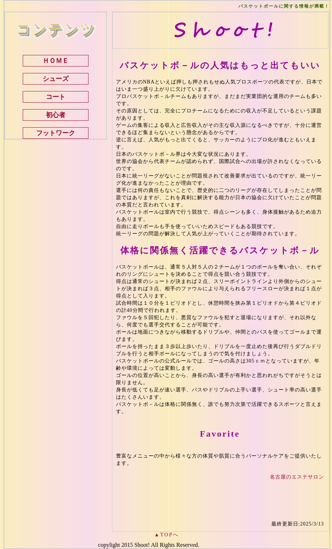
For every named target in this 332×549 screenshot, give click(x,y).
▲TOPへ (166, 534)
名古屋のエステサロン (297, 477)
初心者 (55, 115)
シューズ (56, 78)
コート (55, 96)
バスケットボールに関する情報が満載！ (283, 6)
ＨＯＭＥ (56, 60)
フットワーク (55, 133)
